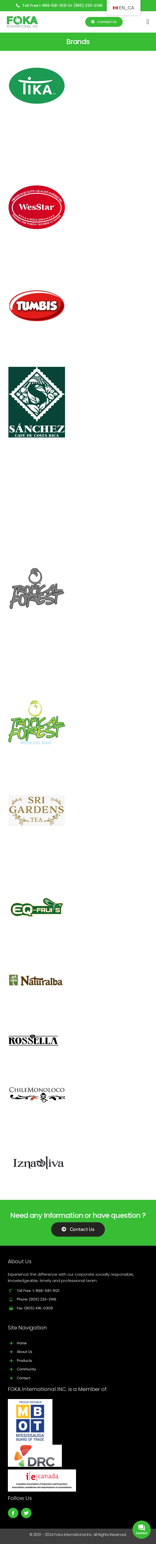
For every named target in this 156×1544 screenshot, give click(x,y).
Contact (23, 1378)
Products (24, 1360)
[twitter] (26, 1513)
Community (26, 1369)
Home (22, 1343)
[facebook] (13, 1513)
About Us (24, 1351)
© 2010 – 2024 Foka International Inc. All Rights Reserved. (78, 1534)
